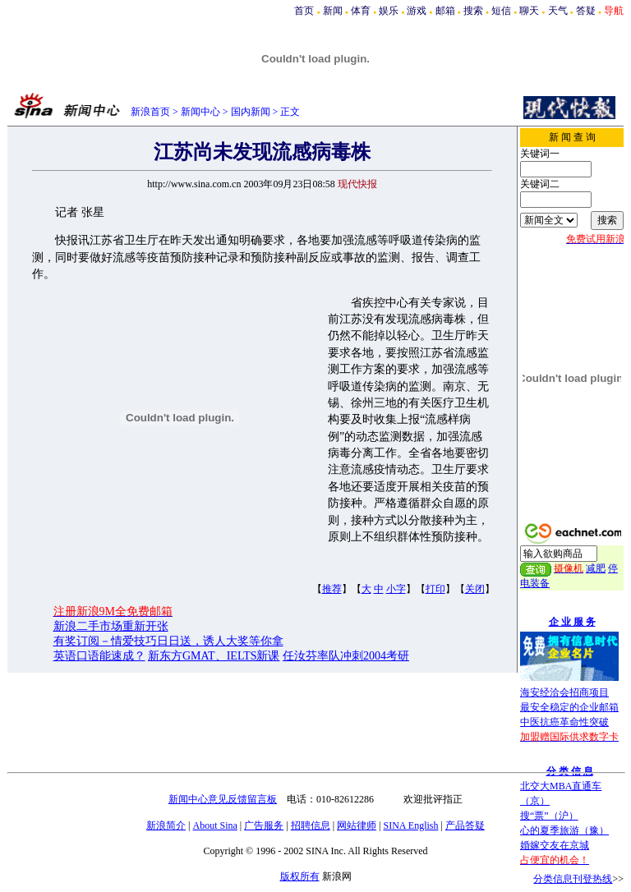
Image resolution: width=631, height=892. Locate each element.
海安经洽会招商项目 (564, 692)
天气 (558, 10)
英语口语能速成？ (99, 656)
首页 (304, 10)
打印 (435, 589)
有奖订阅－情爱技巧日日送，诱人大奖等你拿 (168, 641)
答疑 (586, 10)
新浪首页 (150, 111)
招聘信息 (310, 825)
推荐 (332, 589)
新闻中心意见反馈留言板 (222, 799)
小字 (396, 589)
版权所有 (300, 876)
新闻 (333, 10)
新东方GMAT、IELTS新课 (214, 656)
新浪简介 (166, 825)
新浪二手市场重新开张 (110, 626)
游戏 (416, 10)
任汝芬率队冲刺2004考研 (346, 656)
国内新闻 (250, 111)
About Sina (215, 825)
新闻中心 (200, 111)
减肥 (596, 568)
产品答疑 (465, 825)
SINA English (410, 825)
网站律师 (356, 825)
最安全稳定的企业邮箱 (569, 707)
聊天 (529, 10)
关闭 (475, 589)
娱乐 (388, 10)
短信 (501, 10)
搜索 (473, 10)
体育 (361, 10)
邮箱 (445, 10)
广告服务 (263, 825)
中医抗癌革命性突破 (564, 722)
